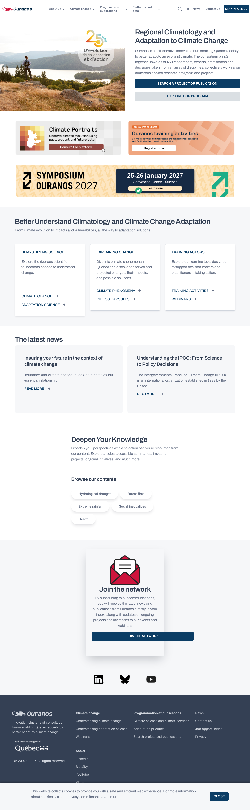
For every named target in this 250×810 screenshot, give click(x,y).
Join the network (143, 636)
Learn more (109, 797)
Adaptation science (40, 305)
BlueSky (82, 767)
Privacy (200, 737)
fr (187, 8)
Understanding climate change (99, 721)
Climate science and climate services (161, 721)
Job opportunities (208, 729)
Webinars (181, 299)
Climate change (36, 296)
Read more (34, 388)
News (196, 8)
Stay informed (236, 8)
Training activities (190, 291)
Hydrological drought (95, 494)
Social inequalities (132, 506)
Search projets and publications (157, 737)
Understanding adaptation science (101, 729)
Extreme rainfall (90, 506)
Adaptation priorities (149, 729)
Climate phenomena (115, 291)
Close (219, 796)
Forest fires (135, 494)
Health (83, 519)
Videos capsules (113, 299)
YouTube (82, 774)
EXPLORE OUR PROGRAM (187, 96)
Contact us (213, 8)
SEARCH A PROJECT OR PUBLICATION (187, 83)
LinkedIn (82, 759)
